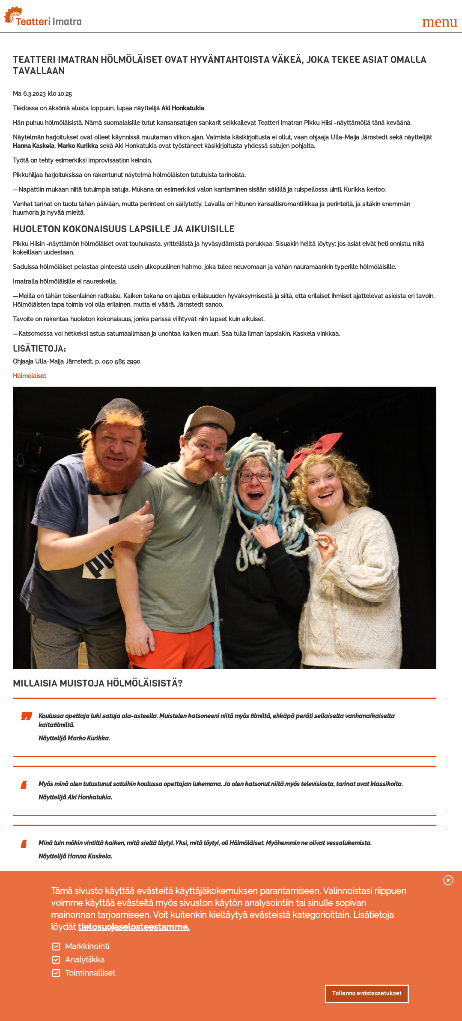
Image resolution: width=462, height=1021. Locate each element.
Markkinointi (87, 946)
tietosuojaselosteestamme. (134, 927)
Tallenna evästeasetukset (367, 993)
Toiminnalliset (90, 973)
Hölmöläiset (29, 376)
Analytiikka (84, 960)
